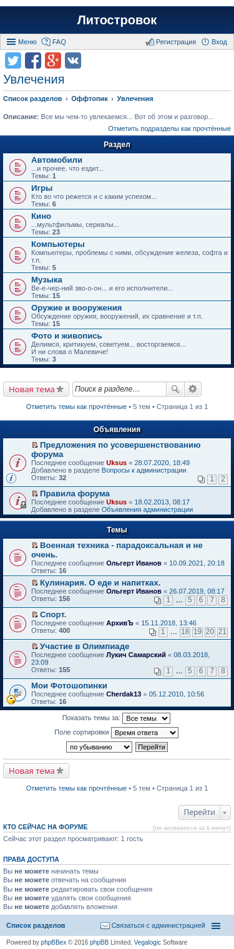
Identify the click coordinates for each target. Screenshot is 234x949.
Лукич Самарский (136, 654)
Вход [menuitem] (219, 42)
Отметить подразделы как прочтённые (169, 128)
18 (185, 631)
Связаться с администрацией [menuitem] (158, 925)
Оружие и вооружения (76, 307)
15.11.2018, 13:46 (169, 623)
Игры (41, 188)
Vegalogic (147, 942)
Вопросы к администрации (144, 470)
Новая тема (32, 389)
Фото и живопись (66, 335)
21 (222, 631)
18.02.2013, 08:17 (162, 502)
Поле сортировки (116, 732)
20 (210, 631)
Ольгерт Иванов (134, 563)
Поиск (175, 389)
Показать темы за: (116, 718)
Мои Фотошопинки (69, 685)
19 (197, 631)
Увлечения (33, 79)
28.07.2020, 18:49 (162, 462)
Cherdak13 (123, 694)
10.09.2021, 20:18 (197, 563)
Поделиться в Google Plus (53, 60)
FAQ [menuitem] (59, 42)
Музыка (46, 279)
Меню (27, 42)
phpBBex (54, 942)
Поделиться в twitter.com (13, 60)
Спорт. (53, 614)
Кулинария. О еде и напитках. (100, 582)
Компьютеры (58, 244)
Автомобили (56, 160)
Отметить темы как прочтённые (76, 406)
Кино (41, 216)
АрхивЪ (120, 623)
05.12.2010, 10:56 (177, 694)
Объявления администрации (147, 509)
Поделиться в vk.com (73, 60)
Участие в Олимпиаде (84, 646)
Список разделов (36, 925)
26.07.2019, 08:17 (197, 591)
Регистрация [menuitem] (176, 42)
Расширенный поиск (193, 389)
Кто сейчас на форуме (45, 827)
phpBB (99, 942)
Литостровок (117, 20)
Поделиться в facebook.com (33, 60)
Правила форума (75, 493)
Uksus (116, 462)
